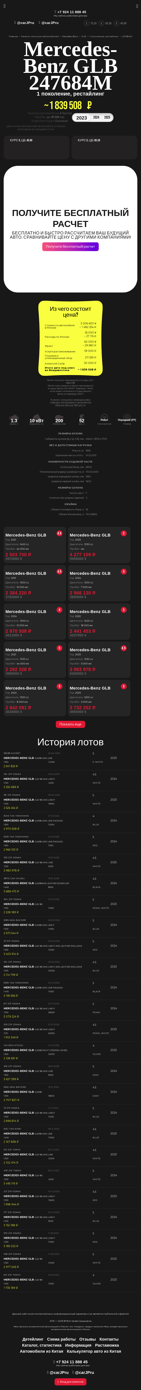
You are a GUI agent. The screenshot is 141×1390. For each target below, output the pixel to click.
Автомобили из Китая (41, 1351)
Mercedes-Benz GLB (34, 535)
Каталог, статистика (42, 1345)
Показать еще (70, 724)
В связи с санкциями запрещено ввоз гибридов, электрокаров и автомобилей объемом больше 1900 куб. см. (70, 402)
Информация (78, 1345)
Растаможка (107, 1345)
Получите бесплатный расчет (70, 247)
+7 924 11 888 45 (71, 12)
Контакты (109, 1339)
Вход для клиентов (70, 1382)
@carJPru (25, 23)
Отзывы (87, 1339)
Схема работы (61, 1339)
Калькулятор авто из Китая (94, 1351)
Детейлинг (32, 1339)
